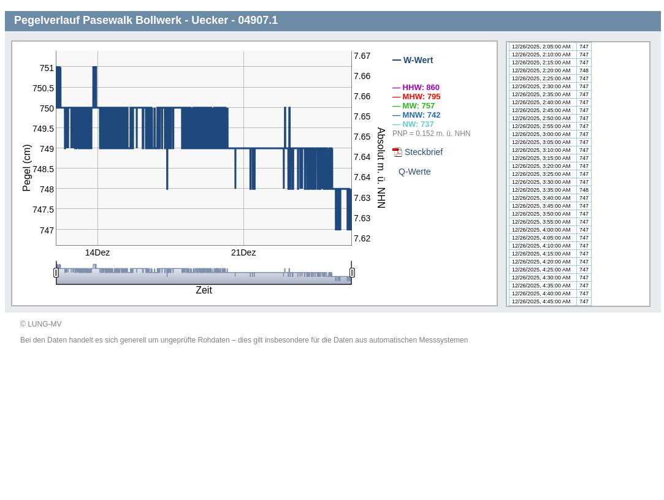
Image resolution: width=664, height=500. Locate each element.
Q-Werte (415, 171)
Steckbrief (424, 152)
